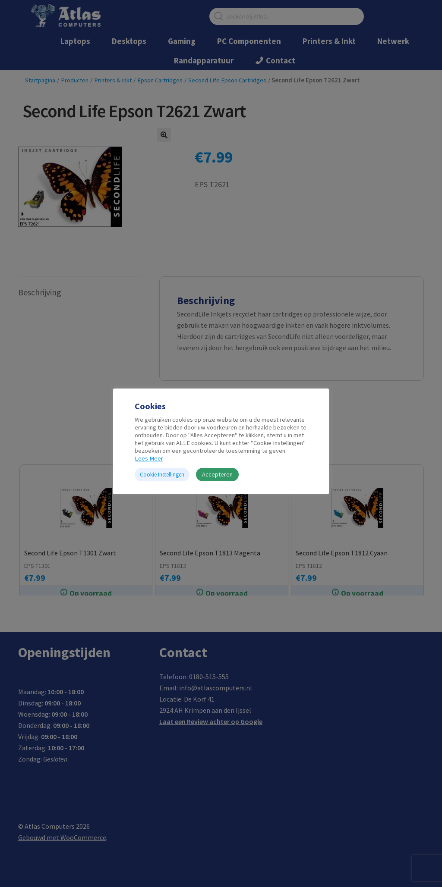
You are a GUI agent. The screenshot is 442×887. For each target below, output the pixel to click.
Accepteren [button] (217, 474)
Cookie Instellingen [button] (162, 474)
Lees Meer (149, 458)
